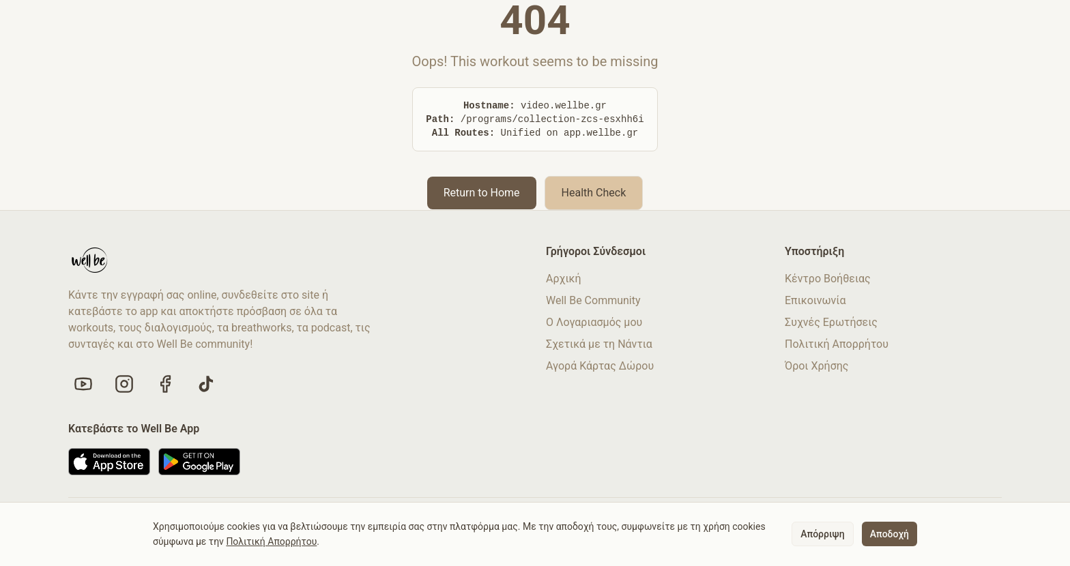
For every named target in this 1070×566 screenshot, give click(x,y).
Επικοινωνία (815, 300)
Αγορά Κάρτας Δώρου (600, 365)
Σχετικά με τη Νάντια (599, 344)
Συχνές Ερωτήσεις (831, 322)
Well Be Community (593, 300)
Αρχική (563, 278)
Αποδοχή (889, 533)
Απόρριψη (822, 533)
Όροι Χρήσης (816, 365)
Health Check (594, 192)
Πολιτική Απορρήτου (836, 344)
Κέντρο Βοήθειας (828, 278)
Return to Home (482, 192)
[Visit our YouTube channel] (83, 384)
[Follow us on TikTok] (206, 384)
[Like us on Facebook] (165, 384)
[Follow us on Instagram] (124, 384)
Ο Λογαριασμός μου (594, 322)
